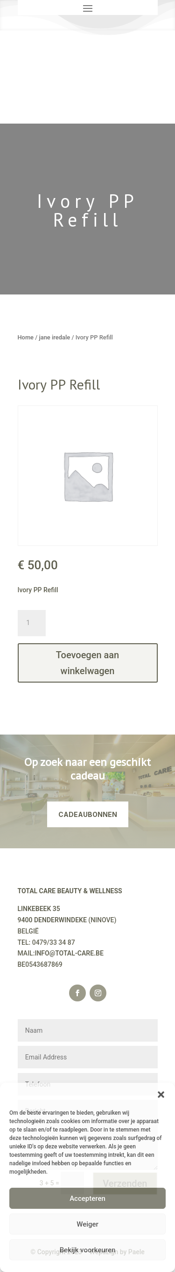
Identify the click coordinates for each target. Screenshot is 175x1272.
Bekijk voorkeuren (88, 1250)
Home (26, 337)
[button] (161, 1094)
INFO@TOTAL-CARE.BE (69, 953)
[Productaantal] (32, 623)
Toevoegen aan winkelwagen (87, 662)
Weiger (87, 1224)
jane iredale (54, 337)
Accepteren (87, 1198)
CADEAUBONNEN (87, 814)
